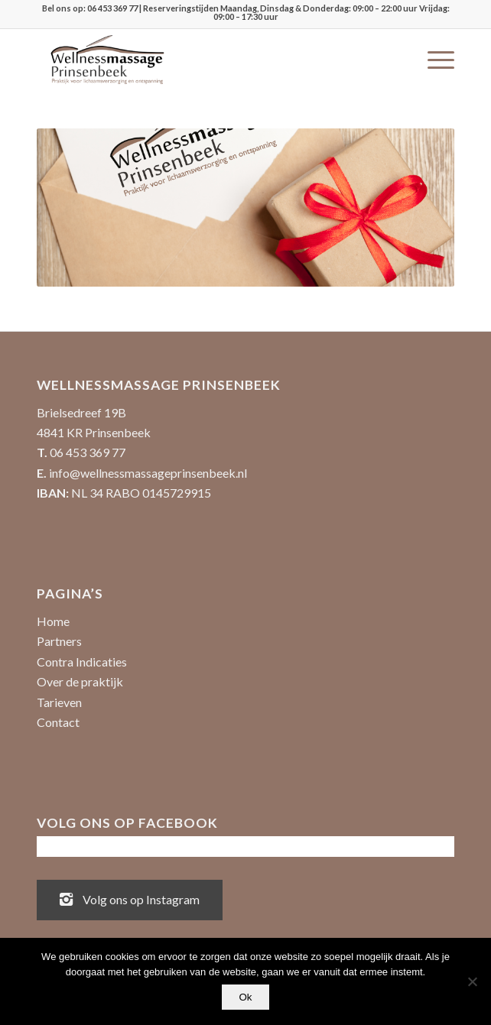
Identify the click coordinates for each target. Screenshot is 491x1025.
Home (53, 621)
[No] (472, 981)
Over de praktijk (80, 681)
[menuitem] (433, 59)
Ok (245, 997)
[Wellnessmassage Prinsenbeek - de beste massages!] (204, 59)
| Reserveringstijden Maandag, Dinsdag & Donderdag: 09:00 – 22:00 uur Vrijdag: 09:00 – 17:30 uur (294, 12)
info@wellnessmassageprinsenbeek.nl (148, 472)
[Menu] (433, 59)
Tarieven (59, 702)
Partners (59, 641)
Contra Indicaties (82, 661)
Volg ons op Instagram (130, 898)
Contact (58, 722)
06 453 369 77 (112, 8)
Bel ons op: (64, 8)
